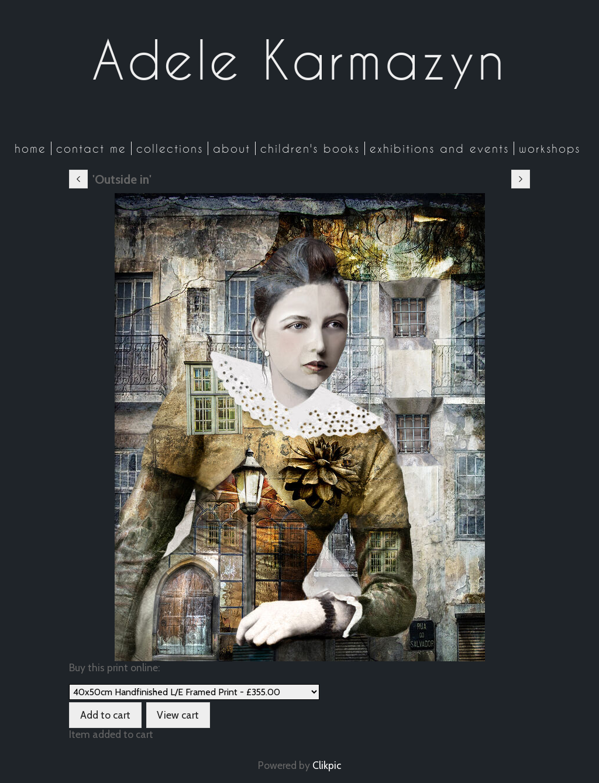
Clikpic (326, 765)
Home (30, 148)
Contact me (91, 148)
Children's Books (310, 148)
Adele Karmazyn (299, 59)
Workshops (549, 148)
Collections (169, 148)
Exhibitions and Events (439, 148)
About (231, 148)
